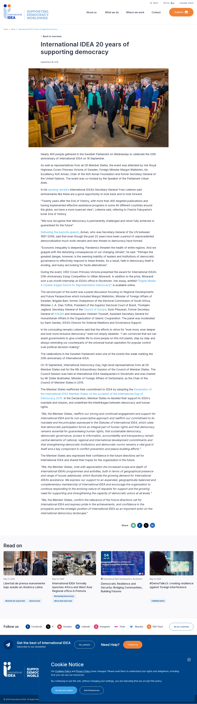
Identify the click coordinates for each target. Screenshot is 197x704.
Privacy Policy (83, 671)
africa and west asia (63, 601)
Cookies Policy (63, 671)
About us (91, 12)
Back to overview (52, 36)
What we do (112, 12)
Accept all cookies (64, 690)
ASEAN (59, 313)
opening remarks (58, 189)
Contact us (133, 644)
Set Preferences (91, 690)
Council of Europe (95, 309)
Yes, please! (84, 644)
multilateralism (158, 601)
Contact (156, 12)
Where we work (135, 12)
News (13, 29)
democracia (34, 601)
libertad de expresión (15, 601)
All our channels (181, 626)
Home (6, 29)
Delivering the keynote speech (60, 232)
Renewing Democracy (64, 596)
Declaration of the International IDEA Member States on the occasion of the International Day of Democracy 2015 (96, 394)
